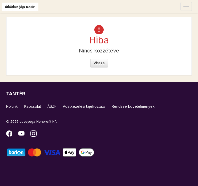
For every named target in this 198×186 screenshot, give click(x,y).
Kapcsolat (32, 106)
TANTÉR (15, 93)
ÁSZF (51, 106)
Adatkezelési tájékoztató (84, 106)
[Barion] (50, 152)
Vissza (99, 63)
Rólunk (12, 106)
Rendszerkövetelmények (133, 106)
